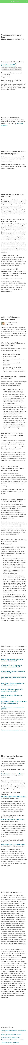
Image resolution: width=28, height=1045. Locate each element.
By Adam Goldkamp (11, 322)
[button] (26, 1)
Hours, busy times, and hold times (10, 1037)
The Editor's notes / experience (10, 1042)
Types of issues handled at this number (12, 1040)
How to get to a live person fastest (11, 1034)
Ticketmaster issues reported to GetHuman (13, 730)
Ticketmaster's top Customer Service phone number (13, 1031)
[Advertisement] (14, 103)
